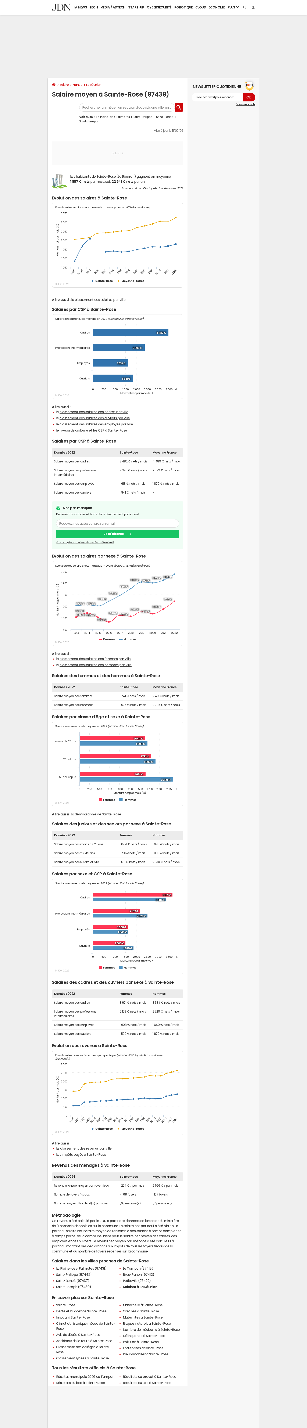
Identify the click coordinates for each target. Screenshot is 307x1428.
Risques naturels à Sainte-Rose (147, 1323)
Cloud (200, 7)
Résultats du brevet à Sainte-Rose (149, 1376)
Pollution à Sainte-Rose (141, 1342)
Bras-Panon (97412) (138, 1274)
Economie (216, 7)
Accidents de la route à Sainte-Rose (84, 1340)
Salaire (64, 84)
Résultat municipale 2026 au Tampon (85, 1376)
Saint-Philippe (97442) (74, 1274)
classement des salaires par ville (100, 299)
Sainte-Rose (65, 1305)
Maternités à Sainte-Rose (143, 1317)
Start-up (136, 7)
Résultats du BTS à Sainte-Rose (147, 1382)
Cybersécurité (159, 7)
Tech (93, 7)
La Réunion (93, 84)
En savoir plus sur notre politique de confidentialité (85, 542)
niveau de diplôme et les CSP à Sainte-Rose (93, 430)
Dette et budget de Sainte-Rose (81, 1311)
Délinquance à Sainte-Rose (144, 1335)
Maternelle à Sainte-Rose (143, 1305)
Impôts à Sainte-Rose (73, 1317)
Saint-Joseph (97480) (73, 1286)
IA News (80, 7)
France (77, 84)
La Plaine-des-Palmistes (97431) (81, 1268)
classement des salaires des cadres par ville (94, 412)
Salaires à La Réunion (140, 1286)
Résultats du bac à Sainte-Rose (80, 1382)
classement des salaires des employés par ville (96, 424)
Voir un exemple (245, 104)
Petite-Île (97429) (137, 1280)
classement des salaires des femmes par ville (95, 658)
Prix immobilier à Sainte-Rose (145, 1354)
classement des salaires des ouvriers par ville (95, 418)
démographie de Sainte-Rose (98, 814)
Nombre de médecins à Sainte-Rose (151, 1329)
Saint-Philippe (142, 116)
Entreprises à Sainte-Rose (143, 1348)
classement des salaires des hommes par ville (96, 665)
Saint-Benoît (165, 116)
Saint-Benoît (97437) (72, 1280)
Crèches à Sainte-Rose (141, 1311)
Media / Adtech (112, 7)
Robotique (183, 7)
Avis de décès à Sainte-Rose (78, 1334)
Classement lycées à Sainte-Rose (82, 1358)
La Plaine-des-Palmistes (113, 116)
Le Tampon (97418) (138, 1268)
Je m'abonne (114, 534)
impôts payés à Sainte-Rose (84, 1154)
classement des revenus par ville (86, 1148)
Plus (233, 7)
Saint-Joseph (88, 121)
